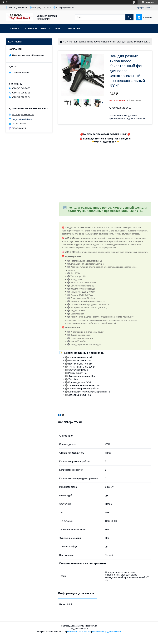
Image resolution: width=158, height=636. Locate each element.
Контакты (74, 28)
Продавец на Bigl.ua (79, 629)
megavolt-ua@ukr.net (22, 119)
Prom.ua (93, 626)
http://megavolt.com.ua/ (23, 114)
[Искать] (129, 17)
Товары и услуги (35, 28)
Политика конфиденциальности (106, 632)
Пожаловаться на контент (79, 632)
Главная (14, 28)
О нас (58, 28)
